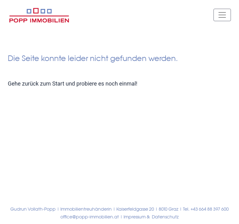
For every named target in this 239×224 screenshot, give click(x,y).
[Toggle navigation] (222, 15)
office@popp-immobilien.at (89, 217)
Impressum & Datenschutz (151, 217)
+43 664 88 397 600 (209, 209)
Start (58, 83)
